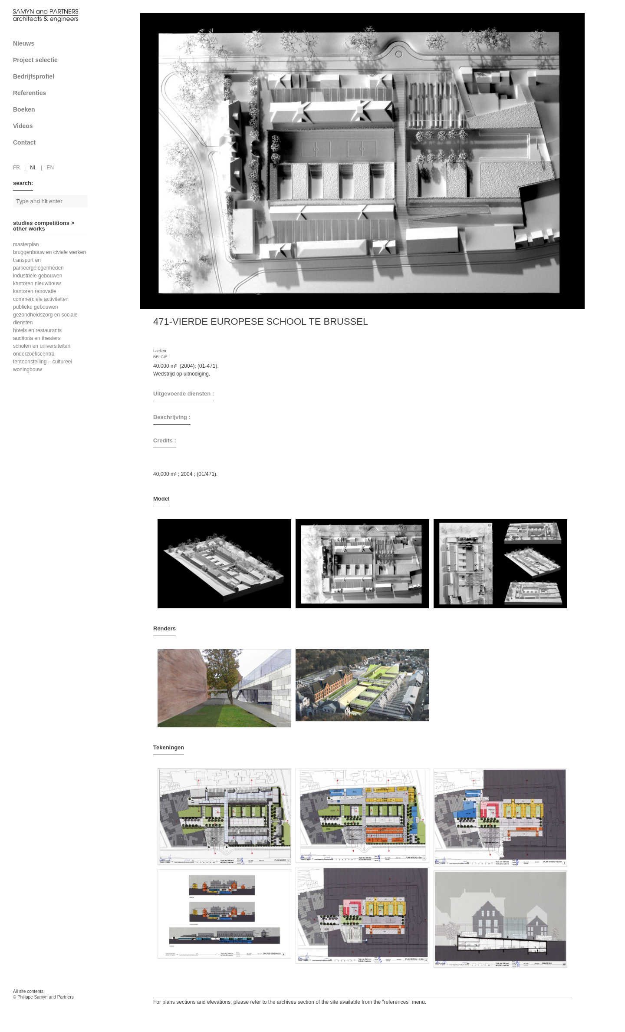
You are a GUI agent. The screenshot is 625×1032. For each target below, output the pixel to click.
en (50, 168)
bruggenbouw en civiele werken (49, 252)
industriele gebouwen (37, 276)
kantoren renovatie (34, 291)
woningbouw (27, 369)
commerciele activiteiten (41, 299)
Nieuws (23, 43)
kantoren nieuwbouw (37, 283)
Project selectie (53, 60)
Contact (53, 142)
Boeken (53, 109)
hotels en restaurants (37, 330)
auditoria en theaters (36, 338)
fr (16, 168)
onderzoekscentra (33, 354)
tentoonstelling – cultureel (42, 362)
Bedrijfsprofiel (53, 76)
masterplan (26, 244)
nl (33, 168)
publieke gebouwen (35, 307)
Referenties (53, 93)
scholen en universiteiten (41, 346)
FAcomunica (50, 1006)
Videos (23, 125)
